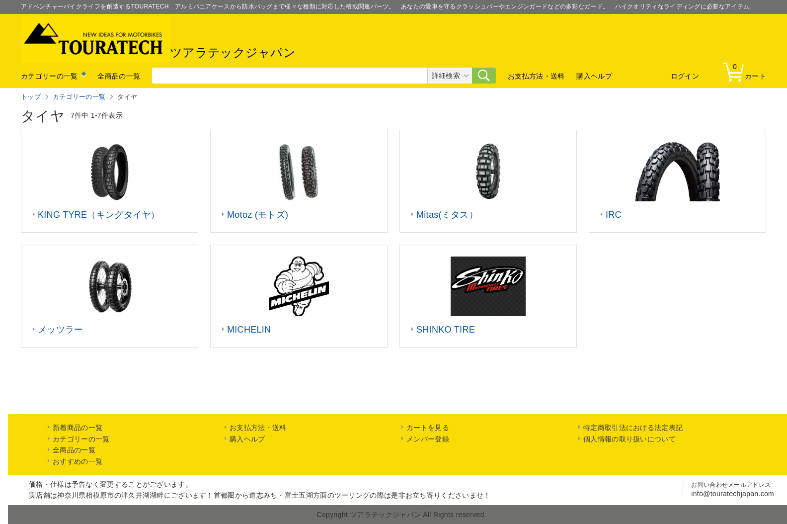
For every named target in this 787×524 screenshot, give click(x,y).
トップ (31, 96)
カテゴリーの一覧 (49, 76)
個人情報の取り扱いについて (629, 439)
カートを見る (427, 428)
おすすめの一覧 (77, 461)
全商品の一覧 (118, 76)
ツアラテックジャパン (158, 39)
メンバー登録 (427, 439)
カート (746, 71)
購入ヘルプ (594, 76)
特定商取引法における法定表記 (633, 428)
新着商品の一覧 (77, 428)
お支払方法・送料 (536, 76)
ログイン (685, 76)
